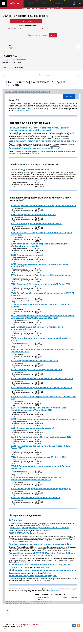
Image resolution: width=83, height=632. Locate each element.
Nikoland (20, 626)
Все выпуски (44, 75)
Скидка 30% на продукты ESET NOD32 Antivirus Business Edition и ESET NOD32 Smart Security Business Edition (42, 554)
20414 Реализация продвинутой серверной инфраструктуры (41, 489)
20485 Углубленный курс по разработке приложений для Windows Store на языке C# (39, 245)
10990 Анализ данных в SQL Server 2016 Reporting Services (40, 275)
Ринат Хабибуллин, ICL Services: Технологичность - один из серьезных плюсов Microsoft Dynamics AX (39, 129)
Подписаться (26, 21)
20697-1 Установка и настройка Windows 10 (32, 428)
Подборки (59, 2)
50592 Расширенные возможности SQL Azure (33, 215)
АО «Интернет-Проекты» (27, 624)
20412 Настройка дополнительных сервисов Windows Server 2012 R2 (41, 339)
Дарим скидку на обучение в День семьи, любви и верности (39, 527)
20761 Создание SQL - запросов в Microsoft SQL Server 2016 (40, 284)
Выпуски (32, 2)
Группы (46, 2)
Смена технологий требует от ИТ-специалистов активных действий (42, 141)
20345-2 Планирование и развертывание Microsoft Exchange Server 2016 (41, 467)
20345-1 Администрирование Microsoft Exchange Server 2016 (41, 437)
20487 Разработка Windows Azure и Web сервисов (35, 498)
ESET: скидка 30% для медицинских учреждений (33, 576)
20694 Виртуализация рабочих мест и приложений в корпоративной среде (37, 328)
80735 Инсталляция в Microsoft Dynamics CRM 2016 (36, 370)
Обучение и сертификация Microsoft (25, 15)
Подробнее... (36, 153)
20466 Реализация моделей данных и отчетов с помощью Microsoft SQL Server (39, 265)
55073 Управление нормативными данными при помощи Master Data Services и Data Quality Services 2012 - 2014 (42, 317)
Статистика (10, 56)
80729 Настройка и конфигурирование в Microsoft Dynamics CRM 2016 (43, 397)
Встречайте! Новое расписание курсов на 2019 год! (34, 148)
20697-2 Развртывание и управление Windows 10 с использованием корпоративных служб (36, 478)
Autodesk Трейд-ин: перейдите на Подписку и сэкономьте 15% (40, 544)
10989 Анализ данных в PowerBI (27, 255)
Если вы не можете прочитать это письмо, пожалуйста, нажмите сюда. (27, 91)
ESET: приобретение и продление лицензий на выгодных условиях (42, 570)
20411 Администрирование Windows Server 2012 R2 (36, 224)
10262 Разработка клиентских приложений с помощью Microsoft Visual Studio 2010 (43, 350)
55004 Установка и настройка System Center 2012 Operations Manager (41, 305)
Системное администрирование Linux (30, 170)
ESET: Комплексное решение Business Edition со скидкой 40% (40, 564)
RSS (43, 28)
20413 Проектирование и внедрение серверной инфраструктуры (43, 419)
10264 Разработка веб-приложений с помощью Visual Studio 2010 (43, 206)
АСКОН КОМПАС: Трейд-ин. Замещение (28, 533)
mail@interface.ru (22, 110)
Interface (12, 47)
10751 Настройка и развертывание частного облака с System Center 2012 (41, 233)
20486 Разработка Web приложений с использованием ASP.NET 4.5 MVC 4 (42, 294)
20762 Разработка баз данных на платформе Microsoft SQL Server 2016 (40, 447)
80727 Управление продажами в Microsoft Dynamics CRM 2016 (41, 388)
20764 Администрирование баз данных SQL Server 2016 (39, 457)
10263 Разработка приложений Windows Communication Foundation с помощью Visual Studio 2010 (38, 409)
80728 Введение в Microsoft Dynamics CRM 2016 (34, 361)
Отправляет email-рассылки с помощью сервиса (41, 8)
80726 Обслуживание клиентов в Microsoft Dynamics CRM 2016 (42, 379)
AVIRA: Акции (15, 520)
